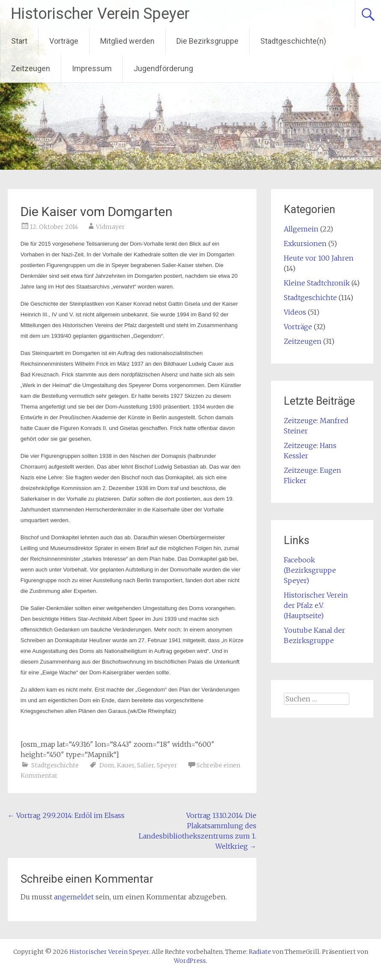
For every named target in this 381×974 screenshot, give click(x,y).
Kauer (125, 765)
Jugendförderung (163, 68)
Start (19, 40)
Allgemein (301, 229)
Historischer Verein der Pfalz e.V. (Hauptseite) (316, 605)
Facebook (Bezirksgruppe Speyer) (310, 570)
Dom (106, 765)
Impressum (92, 68)
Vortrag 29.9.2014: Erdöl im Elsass (66, 815)
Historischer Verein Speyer (100, 14)
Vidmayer (110, 227)
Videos (295, 312)
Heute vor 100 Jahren (319, 258)
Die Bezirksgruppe (207, 40)
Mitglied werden (127, 40)
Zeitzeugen (30, 68)
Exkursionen (305, 243)
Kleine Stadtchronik (317, 283)
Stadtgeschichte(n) (293, 40)
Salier (145, 765)
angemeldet (74, 897)
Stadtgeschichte (55, 765)
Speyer (167, 765)
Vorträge (63, 40)
